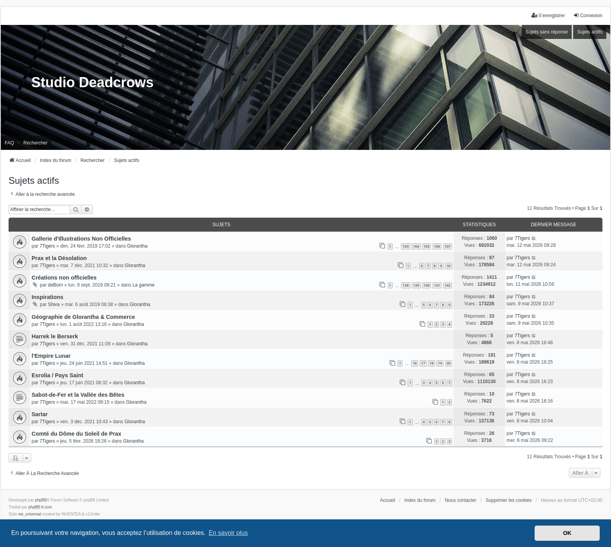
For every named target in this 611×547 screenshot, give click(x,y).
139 (416, 285)
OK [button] (567, 533)
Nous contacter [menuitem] (461, 500)
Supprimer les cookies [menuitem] (509, 500)
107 (447, 246)
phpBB (41, 500)
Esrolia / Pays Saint (57, 375)
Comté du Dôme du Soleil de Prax (76, 434)
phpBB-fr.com (40, 507)
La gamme (143, 285)
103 (405, 246)
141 (437, 285)
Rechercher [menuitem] (35, 143)
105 (426, 246)
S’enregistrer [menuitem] (548, 15)
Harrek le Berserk (55, 336)
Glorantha (137, 246)
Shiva (54, 304)
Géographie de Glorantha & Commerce (83, 317)
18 (431, 363)
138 (405, 285)
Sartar (40, 414)
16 (415, 363)
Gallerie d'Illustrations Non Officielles (81, 239)
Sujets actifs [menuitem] (589, 32)
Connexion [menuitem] (587, 15)
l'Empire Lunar (51, 356)
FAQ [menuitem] (9, 143)
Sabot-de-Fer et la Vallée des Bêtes (78, 395)
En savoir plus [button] (228, 532)
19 (440, 363)
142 (447, 285)
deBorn (55, 285)
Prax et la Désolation (59, 258)
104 (416, 246)
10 (448, 265)
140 (426, 285)
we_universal (29, 514)
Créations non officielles (64, 277)
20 (448, 363)
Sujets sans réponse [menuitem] (547, 32)
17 (423, 363)
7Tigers (47, 246)
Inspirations (48, 297)
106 (437, 246)
